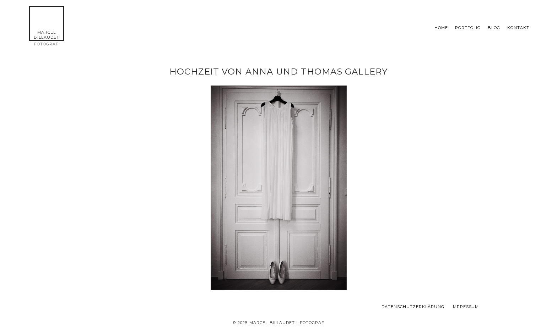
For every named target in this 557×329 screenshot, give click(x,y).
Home (441, 28)
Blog (494, 28)
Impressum (465, 307)
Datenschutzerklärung (413, 307)
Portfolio (468, 28)
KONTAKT (518, 28)
